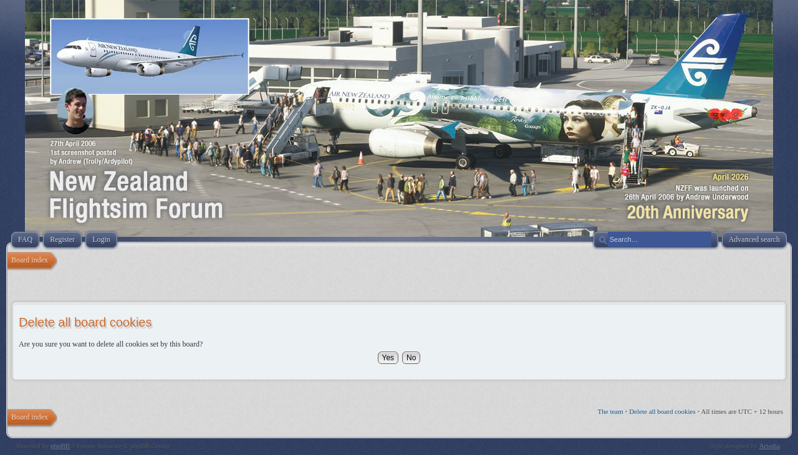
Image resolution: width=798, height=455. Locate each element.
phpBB (60, 445)
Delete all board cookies (662, 411)
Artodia (770, 445)
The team (610, 411)
